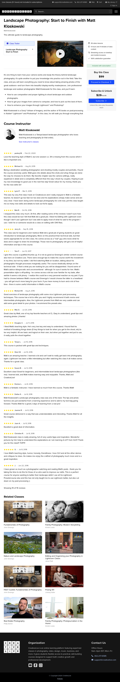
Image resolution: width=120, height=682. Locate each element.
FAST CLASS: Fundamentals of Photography (23, 589)
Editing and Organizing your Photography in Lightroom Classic (64, 557)
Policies (60, 679)
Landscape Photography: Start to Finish (17, 50)
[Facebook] (35, 665)
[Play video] (60, 54)
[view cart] (100, 2)
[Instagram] (41, 665)
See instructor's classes (29, 141)
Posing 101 (49, 589)
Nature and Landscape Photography (19, 556)
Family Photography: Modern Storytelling (62, 524)
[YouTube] (30, 665)
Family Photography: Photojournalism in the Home (63, 622)
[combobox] (73, 11)
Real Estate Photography (14, 621)
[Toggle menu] (116, 11)
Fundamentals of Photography (16, 524)
